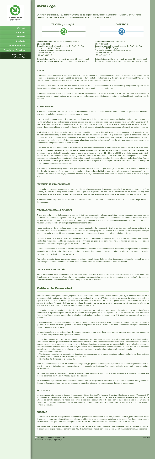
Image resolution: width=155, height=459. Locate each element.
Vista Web (146, 437)
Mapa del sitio (60, 437)
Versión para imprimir (44, 437)
